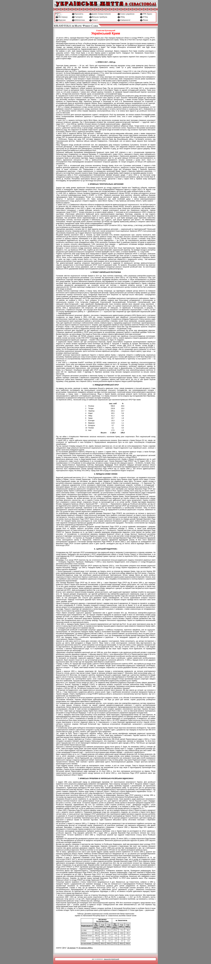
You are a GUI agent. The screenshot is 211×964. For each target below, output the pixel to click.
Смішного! (123, 20)
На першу (62, 17)
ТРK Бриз (146, 14)
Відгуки (61, 20)
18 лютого (71, 948)
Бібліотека (78, 20)
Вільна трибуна (98, 17)
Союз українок (125, 14)
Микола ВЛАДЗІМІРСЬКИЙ (111, 959)
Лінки (144, 20)
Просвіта (77, 14)
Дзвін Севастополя (100, 14)
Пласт (93, 20)
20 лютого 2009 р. (86, 948)
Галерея (77, 17)
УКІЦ (121, 17)
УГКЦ (144, 17)
